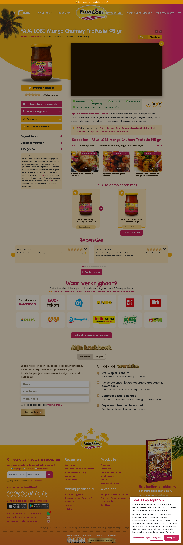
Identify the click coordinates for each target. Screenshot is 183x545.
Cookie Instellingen (141, 538)
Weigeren (156, 537)
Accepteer (171, 537)
